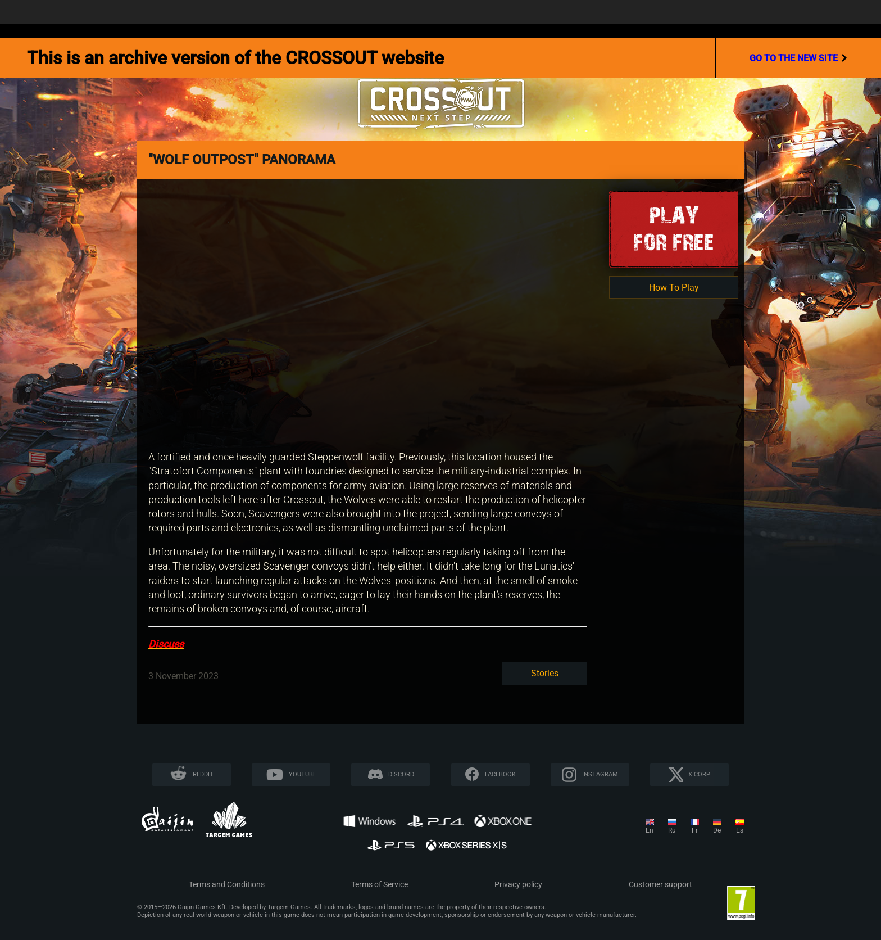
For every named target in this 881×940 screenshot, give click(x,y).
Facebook (500, 774)
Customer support (660, 884)
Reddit (203, 774)
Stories (544, 673)
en (649, 830)
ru (672, 830)
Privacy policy (518, 884)
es (739, 830)
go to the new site (798, 57)
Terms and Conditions (227, 884)
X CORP (699, 774)
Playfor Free (673, 228)
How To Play (674, 287)
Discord (401, 774)
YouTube (302, 774)
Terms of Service (379, 884)
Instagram (600, 774)
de (717, 830)
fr (695, 830)
